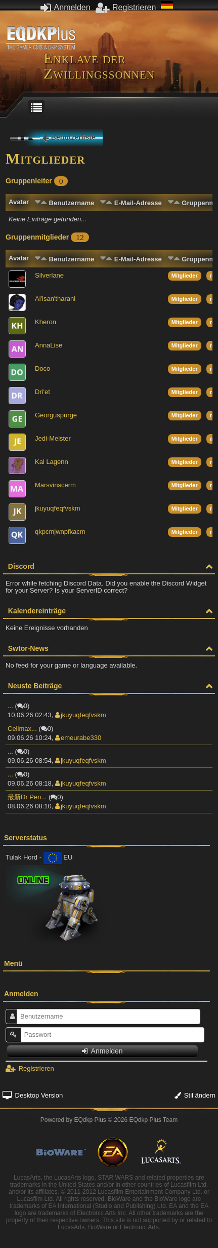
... (10, 706)
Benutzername (72, 203)
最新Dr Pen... (27, 797)
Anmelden (65, 7)
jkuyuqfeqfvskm (80, 715)
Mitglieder (184, 275)
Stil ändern (195, 1095)
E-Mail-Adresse (138, 203)
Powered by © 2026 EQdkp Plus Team (109, 1119)
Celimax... (22, 728)
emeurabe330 (78, 738)
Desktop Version (33, 1095)
